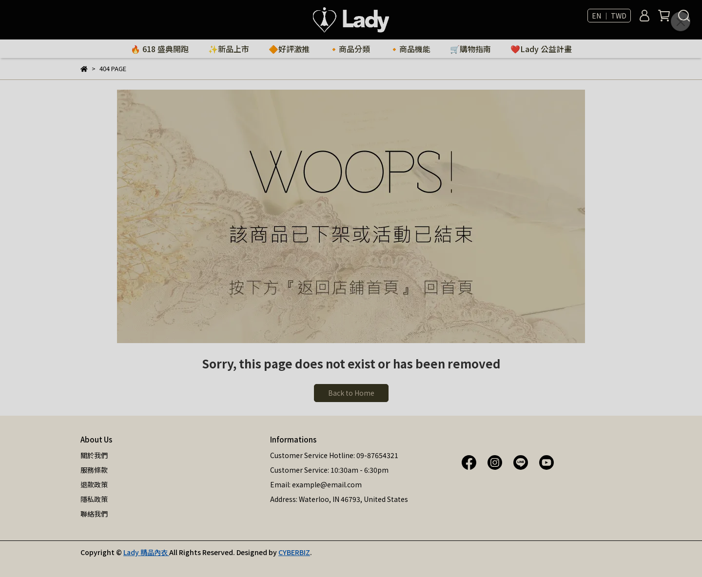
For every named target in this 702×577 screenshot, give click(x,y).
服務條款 (94, 470)
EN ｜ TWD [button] (609, 15)
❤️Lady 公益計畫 (541, 48)
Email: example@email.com (316, 484)
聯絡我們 (94, 514)
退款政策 (94, 484)
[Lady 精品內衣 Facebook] (469, 461)
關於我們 (94, 455)
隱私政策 (94, 499)
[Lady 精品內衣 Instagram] (495, 461)
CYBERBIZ (294, 552)
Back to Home (351, 393)
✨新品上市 (228, 48)
